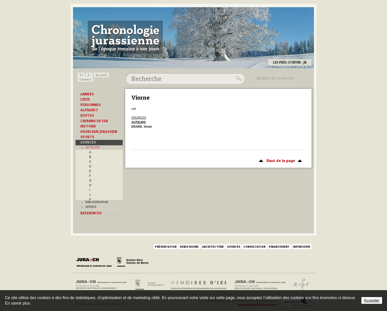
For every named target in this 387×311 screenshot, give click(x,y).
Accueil (101, 75)
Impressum (301, 246)
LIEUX (85, 99)
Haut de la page (279, 160)
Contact (85, 79)
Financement (279, 246)
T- (89, 75)
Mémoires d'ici (198, 284)
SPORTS (87, 137)
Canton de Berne (132, 262)
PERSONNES (90, 105)
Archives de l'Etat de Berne (149, 284)
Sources (233, 246)
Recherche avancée (275, 78)
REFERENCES (91, 213)
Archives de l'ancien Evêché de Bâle (300, 284)
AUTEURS (92, 147)
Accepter (372, 300)
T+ (81, 75)
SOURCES (88, 142)
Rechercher (238, 78)
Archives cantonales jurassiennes (103, 284)
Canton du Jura (95, 262)
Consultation (254, 246)
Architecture (213, 246)
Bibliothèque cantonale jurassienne (260, 284)
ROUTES (87, 115)
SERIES (90, 207)
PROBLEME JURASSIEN (98, 131)
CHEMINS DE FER (94, 121)
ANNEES (87, 94)
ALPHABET (89, 110)
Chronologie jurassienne (125, 37)
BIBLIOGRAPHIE (97, 202)
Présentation (166, 246)
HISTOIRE (88, 126)
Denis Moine (189, 246)
